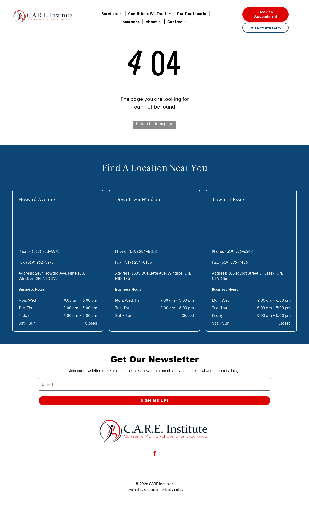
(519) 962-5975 (40, 262)
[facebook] (154, 454)
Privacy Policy (172, 489)
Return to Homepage (154, 123)
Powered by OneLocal (142, 489)
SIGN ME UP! (154, 401)
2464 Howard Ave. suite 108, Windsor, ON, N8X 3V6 (52, 275)
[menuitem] (112, 13)
